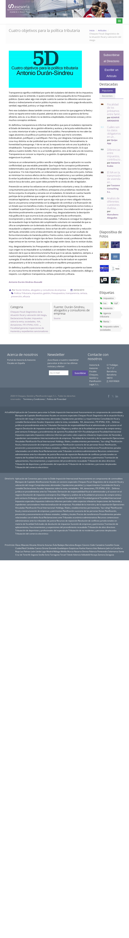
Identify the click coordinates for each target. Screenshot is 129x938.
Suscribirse (80, 373)
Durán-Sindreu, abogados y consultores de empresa (41, 289)
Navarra (78, 551)
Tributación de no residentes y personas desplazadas (92, 464)
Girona (45, 548)
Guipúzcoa (73, 548)
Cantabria (100, 545)
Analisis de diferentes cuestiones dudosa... (113, 203)
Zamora (101, 554)
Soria (47, 554)
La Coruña (115, 548)
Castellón (109, 545)
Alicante (33, 545)
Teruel (63, 554)
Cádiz (92, 545)
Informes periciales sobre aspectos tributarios (75, 435)
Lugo (44, 551)
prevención (16, 296)
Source (57, 318)
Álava (17, 545)
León (33, 551)
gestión (46, 293)
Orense (85, 551)
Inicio (92, 30)
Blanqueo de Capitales (25, 415)
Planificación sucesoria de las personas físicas (83, 444)
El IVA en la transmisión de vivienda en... (113, 177)
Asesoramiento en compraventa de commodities (101, 412)
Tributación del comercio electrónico (31, 467)
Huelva (82, 548)
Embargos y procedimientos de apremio (46, 431)
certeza (83, 293)
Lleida (38, 551)
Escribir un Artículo (111, 73)
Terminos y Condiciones (34, 399)
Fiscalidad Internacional (110, 431)
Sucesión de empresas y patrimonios (87, 457)
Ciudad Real (20, 548)
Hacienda (106, 308)
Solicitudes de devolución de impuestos (52, 457)
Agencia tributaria (105, 315)
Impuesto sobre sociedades (109, 328)
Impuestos (107, 298)
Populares (107, 90)
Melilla (64, 551)
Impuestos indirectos (44, 435)
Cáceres (86, 545)
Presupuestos (58, 293)
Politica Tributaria (22, 293)
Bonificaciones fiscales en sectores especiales (57, 415)
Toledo (69, 554)
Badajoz (61, 545)
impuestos (37, 293)
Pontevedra (102, 551)
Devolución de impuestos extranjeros (40, 428)
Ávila (55, 545)
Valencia (77, 554)
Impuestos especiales (25, 435)
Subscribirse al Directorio (111, 58)
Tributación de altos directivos (101, 460)
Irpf (114, 303)
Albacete (25, 545)
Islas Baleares (99, 548)
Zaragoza (109, 554)
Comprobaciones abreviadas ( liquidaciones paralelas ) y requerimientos (67, 418)
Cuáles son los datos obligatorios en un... (114, 132)
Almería (40, 545)
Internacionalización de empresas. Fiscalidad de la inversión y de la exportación (76, 438)
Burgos (78, 545)
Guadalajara (62, 548)
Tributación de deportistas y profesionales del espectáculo (41, 464)
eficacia (26, 296)
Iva (103, 303)
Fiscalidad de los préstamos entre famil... (114, 109)
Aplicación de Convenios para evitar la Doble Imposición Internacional (46, 412)
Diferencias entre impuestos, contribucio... (114, 154)
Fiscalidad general (18, 328)
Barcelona (70, 545)
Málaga (56, 551)
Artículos (102, 30)
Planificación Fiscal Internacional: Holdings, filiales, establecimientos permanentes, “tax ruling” (68, 441)
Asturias (48, 545)
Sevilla (41, 554)
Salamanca (113, 551)
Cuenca (38, 548)
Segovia (34, 554)
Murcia (70, 551)
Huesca (89, 548)
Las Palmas (25, 551)
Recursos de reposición (67, 454)
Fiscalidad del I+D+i (73, 431)
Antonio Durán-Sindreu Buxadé (25, 282)
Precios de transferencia (88, 447)
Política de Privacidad (56, 399)
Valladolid (85, 554)
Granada (53, 548)
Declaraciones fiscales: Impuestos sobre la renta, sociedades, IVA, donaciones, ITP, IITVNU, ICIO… (26, 321)
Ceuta (116, 545)
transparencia (72, 293)
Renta (104, 321)
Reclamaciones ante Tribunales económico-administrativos (70, 451)
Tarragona (55, 554)
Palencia (93, 551)
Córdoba (30, 548)
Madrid (49, 551)
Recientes (107, 95)
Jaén (108, 548)
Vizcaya (93, 554)
